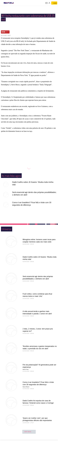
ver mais (29, 432)
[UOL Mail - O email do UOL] (46, 3)
